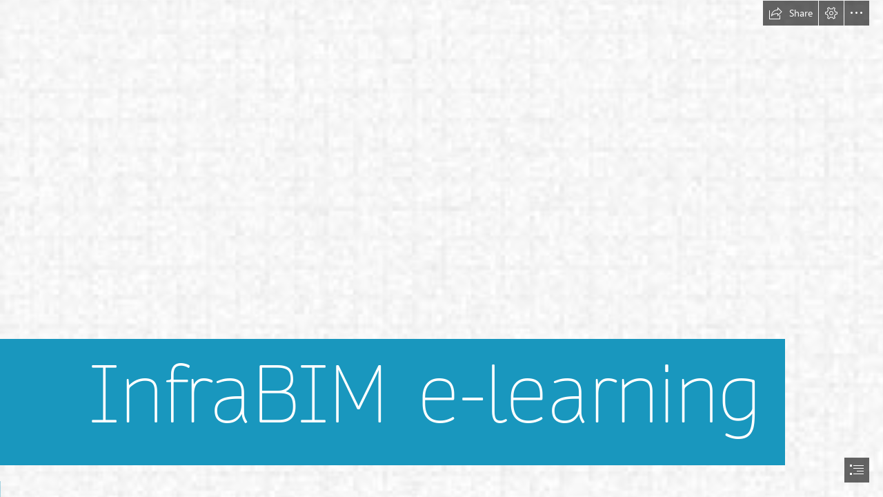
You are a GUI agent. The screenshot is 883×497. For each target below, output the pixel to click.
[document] (441, 248)
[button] (790, 13)
